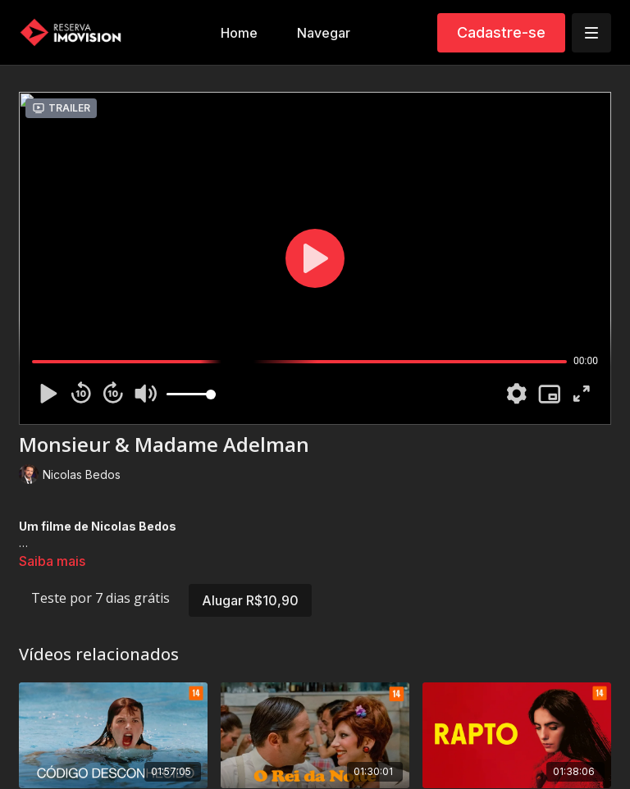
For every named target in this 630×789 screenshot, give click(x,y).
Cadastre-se (501, 32)
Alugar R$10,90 (250, 600)
